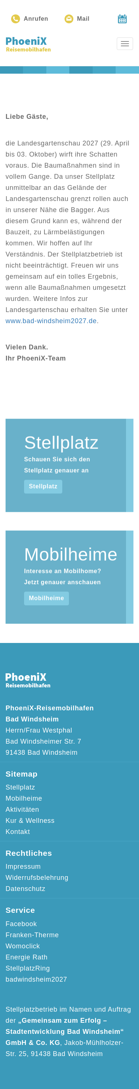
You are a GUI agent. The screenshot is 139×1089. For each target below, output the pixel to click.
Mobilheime (46, 613)
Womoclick (23, 946)
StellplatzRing (28, 968)
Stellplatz (43, 501)
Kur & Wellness (30, 820)
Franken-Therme (32, 935)
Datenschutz (26, 888)
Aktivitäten (22, 809)
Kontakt (18, 831)
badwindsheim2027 (36, 979)
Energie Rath (26, 957)
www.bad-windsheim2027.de (51, 321)
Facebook (21, 924)
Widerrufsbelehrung (37, 877)
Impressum (23, 866)
